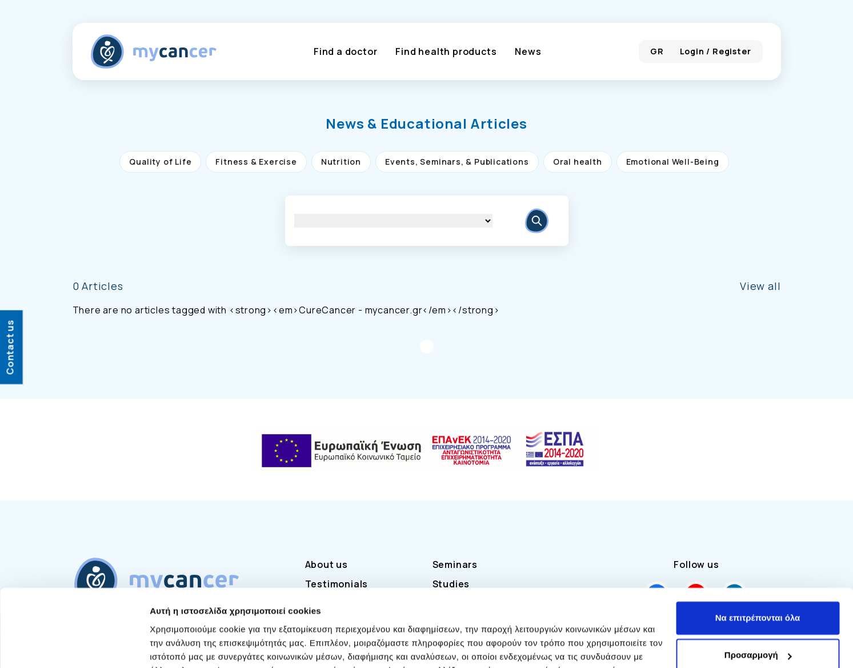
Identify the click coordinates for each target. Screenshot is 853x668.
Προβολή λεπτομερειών (199, 645)
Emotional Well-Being (672, 161)
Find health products (445, 51)
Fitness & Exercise (256, 161)
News (528, 51)
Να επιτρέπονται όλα (757, 547)
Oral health (577, 161)
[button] (426, 123)
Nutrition (341, 161)
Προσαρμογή (758, 585)
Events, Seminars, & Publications (457, 161)
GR (657, 51)
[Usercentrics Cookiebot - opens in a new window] (74, 645)
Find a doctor (345, 51)
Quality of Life (160, 161)
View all (760, 286)
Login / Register (715, 51)
